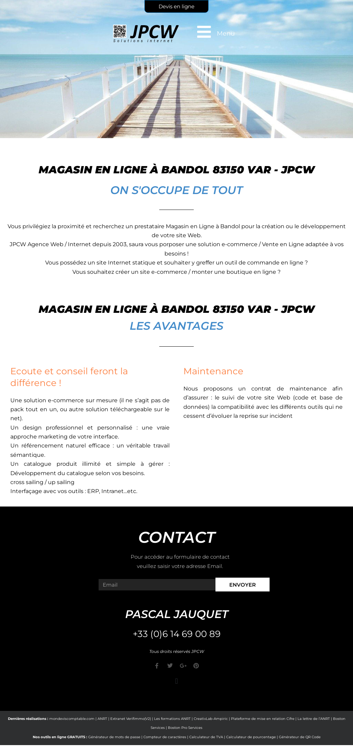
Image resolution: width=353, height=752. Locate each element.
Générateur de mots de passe (114, 737)
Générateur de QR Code (300, 737)
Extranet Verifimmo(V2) (130, 718)
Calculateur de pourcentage (251, 737)
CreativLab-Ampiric (211, 718)
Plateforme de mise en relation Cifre (262, 718)
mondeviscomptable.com (71, 718)
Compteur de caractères (164, 737)
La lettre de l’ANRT (313, 718)
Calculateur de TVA (206, 737)
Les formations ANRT (172, 718)
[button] (176, 681)
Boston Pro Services (185, 727)
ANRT (102, 718)
